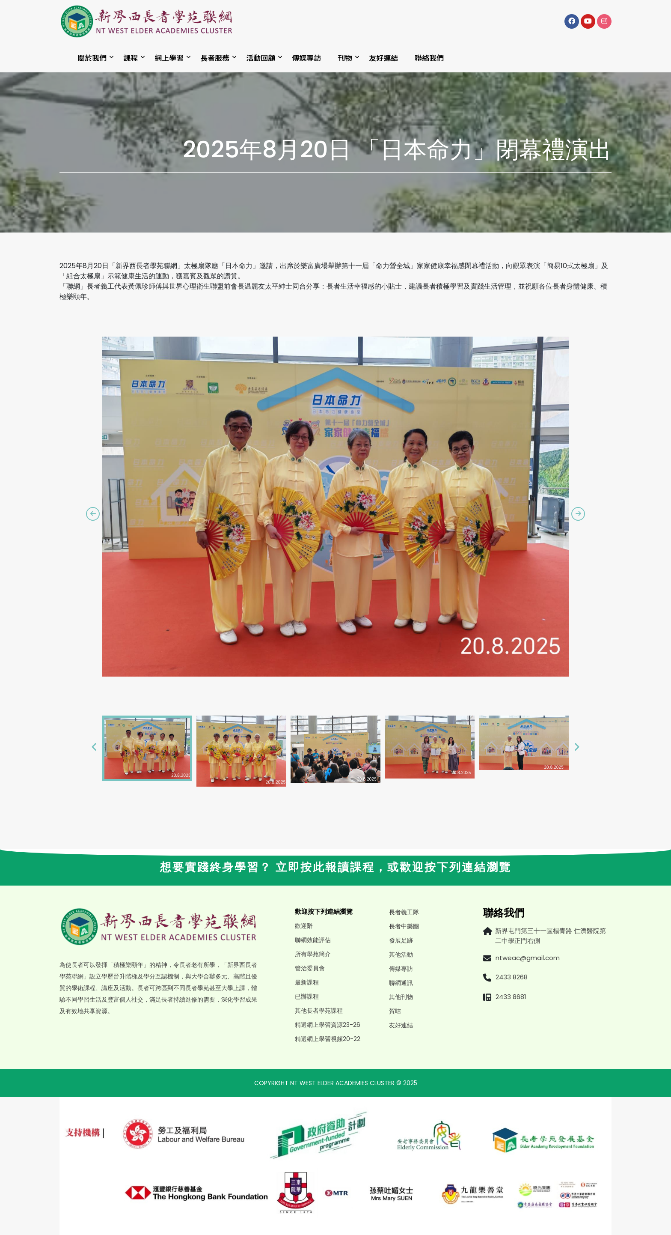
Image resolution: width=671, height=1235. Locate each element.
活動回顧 (260, 57)
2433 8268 (512, 976)
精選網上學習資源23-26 (327, 1024)
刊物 (345, 57)
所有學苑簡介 (313, 954)
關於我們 (92, 57)
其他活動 (401, 954)
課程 (130, 57)
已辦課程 (307, 996)
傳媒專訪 (306, 57)
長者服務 (214, 57)
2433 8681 (511, 996)
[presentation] (93, 514)
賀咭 (395, 1011)
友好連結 (383, 57)
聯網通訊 (401, 982)
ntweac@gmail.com (528, 957)
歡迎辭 (304, 926)
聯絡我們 (429, 57)
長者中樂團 (404, 926)
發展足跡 (401, 940)
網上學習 (169, 57)
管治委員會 (310, 968)
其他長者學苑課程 (319, 1010)
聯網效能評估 (313, 940)
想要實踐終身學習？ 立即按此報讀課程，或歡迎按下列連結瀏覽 (335, 867)
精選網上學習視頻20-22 (327, 1039)
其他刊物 (401, 997)
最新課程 (307, 982)
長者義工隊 (404, 912)
